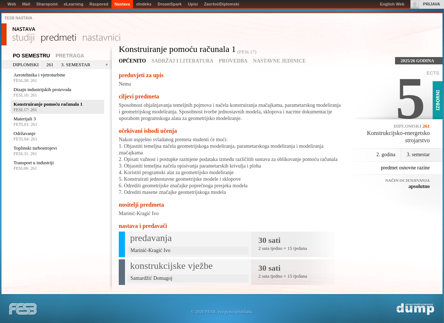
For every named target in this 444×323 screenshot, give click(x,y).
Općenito (132, 61)
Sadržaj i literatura (182, 61)
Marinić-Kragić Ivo (139, 213)
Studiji (23, 38)
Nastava (23, 29)
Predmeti (58, 38)
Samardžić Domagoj (151, 278)
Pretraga (70, 56)
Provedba (233, 61)
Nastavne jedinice (279, 61)
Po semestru (31, 56)
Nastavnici (101, 38)
